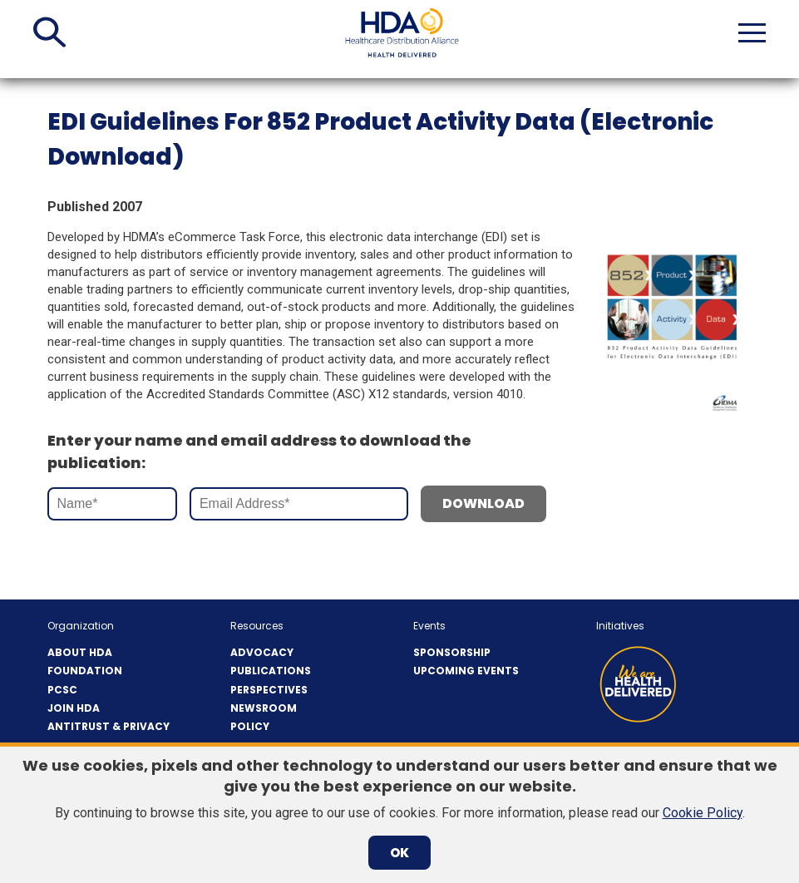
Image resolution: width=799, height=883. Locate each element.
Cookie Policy (702, 813)
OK (399, 852)
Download (483, 503)
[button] (49, 32)
